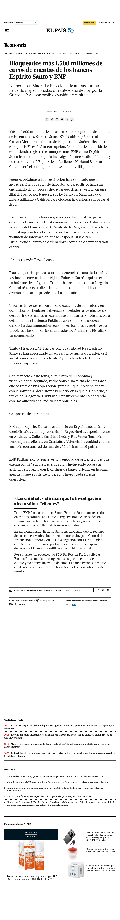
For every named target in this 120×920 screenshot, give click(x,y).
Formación (31, 54)
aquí (74, 604)
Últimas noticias (13, 720)
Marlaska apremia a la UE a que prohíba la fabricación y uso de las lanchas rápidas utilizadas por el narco (57, 782)
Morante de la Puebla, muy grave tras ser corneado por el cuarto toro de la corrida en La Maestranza (55, 776)
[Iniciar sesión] (106, 23)
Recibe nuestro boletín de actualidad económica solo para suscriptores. (47, 590)
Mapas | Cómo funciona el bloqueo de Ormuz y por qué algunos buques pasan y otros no (49, 796)
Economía (15, 45)
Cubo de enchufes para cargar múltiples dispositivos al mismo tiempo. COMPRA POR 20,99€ (100, 868)
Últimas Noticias (90, 54)
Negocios (56, 54)
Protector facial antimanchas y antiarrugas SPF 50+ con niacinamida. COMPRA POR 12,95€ (32, 878)
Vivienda (20, 54)
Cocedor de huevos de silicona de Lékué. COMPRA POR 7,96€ (100, 850)
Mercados (9, 54)
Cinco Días (67, 54)
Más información (17, 604)
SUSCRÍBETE (89, 23)
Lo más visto (11, 769)
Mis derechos (44, 54)
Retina (78, 54)
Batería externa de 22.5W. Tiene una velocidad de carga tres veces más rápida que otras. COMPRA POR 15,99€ (101, 836)
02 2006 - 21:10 (63, 112)
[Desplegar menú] (6, 30)
